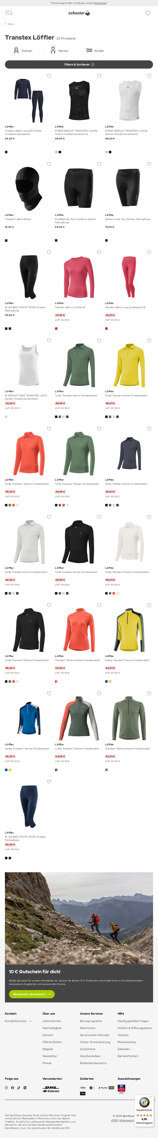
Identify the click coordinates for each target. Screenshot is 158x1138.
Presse (47, 1063)
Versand (123, 1035)
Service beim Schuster (95, 1035)
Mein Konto (87, 1028)
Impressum (127, 1120)
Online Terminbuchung (95, 1042)
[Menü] (151, 1097)
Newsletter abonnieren (29, 994)
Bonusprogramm (91, 1021)
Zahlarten (124, 1049)
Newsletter (50, 1056)
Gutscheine (87, 1049)
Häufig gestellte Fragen (133, 1021)
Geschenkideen (90, 1056)
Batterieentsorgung (93, 1063)
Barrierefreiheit (128, 1056)
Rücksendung (127, 1042)
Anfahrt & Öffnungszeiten (135, 1028)
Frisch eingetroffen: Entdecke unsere (72, 3)
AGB (114, 1120)
